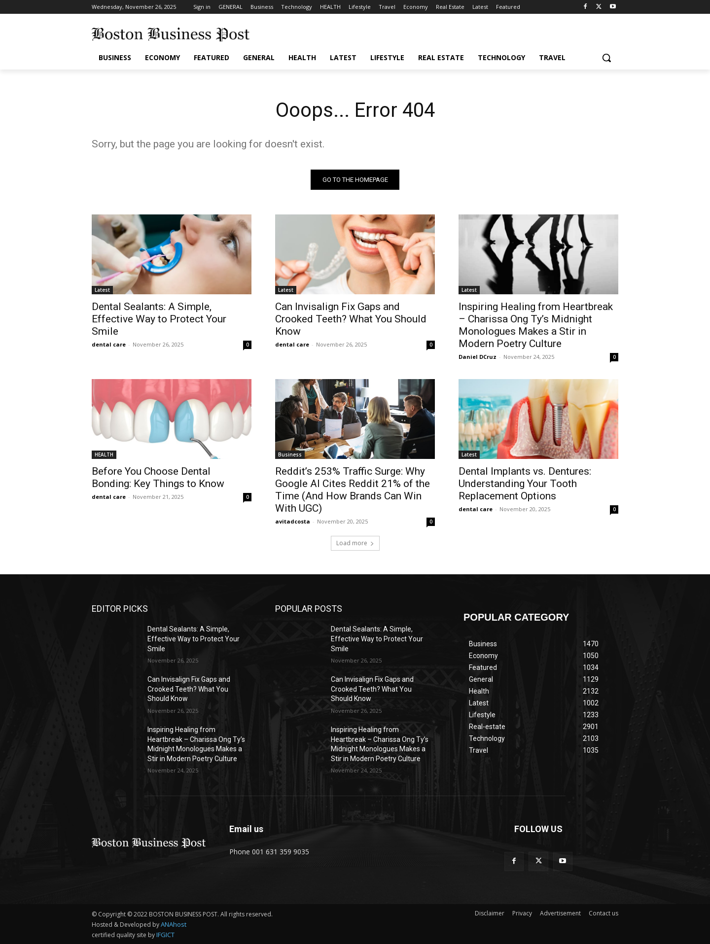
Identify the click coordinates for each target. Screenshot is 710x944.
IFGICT (165, 934)
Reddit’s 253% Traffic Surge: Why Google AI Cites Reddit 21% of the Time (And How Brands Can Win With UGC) (352, 489)
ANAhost (173, 924)
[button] (606, 58)
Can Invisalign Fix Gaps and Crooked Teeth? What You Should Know (350, 319)
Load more (355, 543)
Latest (102, 289)
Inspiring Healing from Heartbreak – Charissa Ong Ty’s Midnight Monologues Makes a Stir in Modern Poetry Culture (536, 325)
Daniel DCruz (478, 356)
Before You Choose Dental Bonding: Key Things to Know (158, 477)
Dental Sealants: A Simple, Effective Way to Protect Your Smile (159, 319)
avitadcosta (292, 521)
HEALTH (104, 454)
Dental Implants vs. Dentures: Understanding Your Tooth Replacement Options (525, 483)
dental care (109, 344)
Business (290, 454)
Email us (246, 829)
